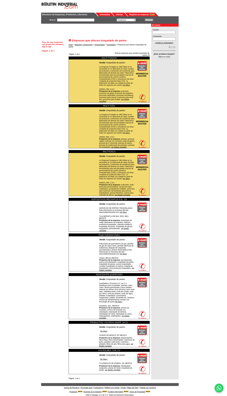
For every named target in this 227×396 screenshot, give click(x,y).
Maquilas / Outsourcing (84, 45)
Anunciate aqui (86, 388)
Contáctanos (98, 388)
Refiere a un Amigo (112, 388)
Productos (73, 392)
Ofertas (119, 14)
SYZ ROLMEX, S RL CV (109, 350)
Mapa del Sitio (132, 388)
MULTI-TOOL (109, 106)
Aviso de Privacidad (137, 392)
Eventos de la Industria (93, 392)
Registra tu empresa (139, 14)
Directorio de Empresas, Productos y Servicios (64, 14)
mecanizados (99, 45)
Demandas (105, 14)
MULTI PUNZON (109, 58)
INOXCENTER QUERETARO (109, 274)
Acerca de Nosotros (71, 388)
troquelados (111, 45)
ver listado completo (119, 147)
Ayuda (123, 388)
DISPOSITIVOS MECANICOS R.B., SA (109, 199)
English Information (115, 392)
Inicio (71, 45)
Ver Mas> (126, 85)
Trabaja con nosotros (148, 388)
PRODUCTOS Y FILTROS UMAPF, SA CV (109, 322)
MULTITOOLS (109, 151)
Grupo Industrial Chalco (109, 235)
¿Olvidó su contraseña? (164, 43)
